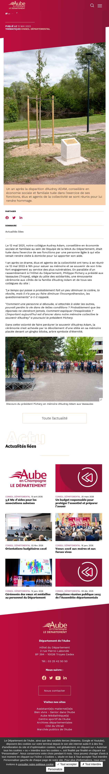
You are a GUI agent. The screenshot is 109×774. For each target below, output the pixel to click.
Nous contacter (54, 690)
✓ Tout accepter (67, 764)
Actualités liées (14, 231)
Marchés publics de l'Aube (54, 729)
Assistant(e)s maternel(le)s (55, 708)
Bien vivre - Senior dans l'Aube (54, 712)
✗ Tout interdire (91, 764)
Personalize (55, 769)
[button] (54, 369)
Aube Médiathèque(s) (54, 715)
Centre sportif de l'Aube (54, 719)
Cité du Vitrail (54, 726)
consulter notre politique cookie (36, 764)
